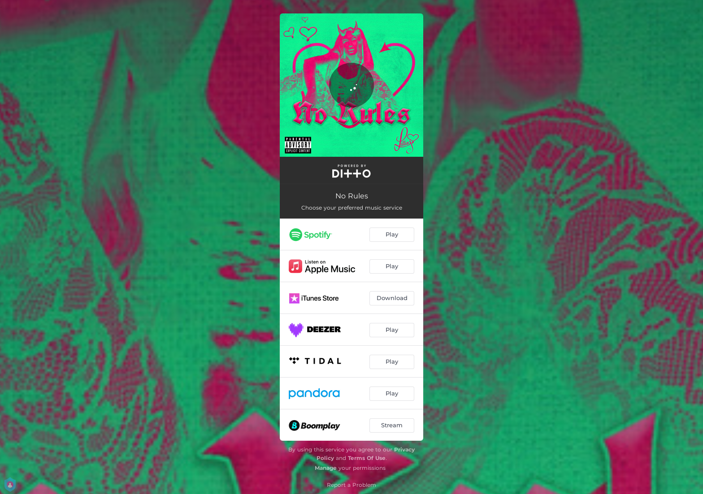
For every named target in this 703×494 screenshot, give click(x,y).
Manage (326, 467)
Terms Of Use (367, 458)
